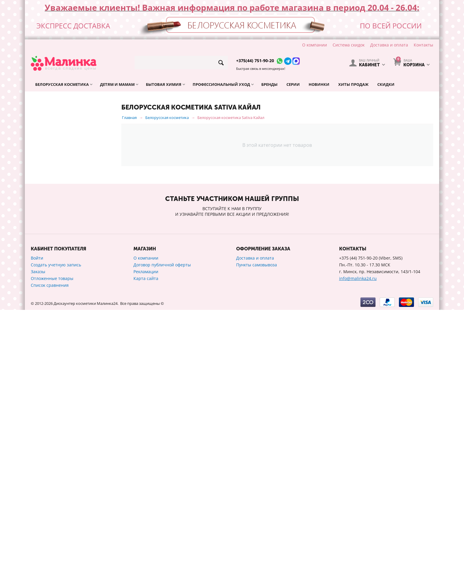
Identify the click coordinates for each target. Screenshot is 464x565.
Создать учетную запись (56, 520)
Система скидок (349, 45)
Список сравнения (50, 540)
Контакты (423, 45)
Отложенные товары (52, 533)
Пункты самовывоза (256, 520)
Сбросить (99, 412)
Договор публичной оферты (162, 520)
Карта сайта (145, 533)
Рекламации (145, 526)
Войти (37, 513)
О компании (314, 45)
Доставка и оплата (389, 45)
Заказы (38, 526)
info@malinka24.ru (358, 533)
